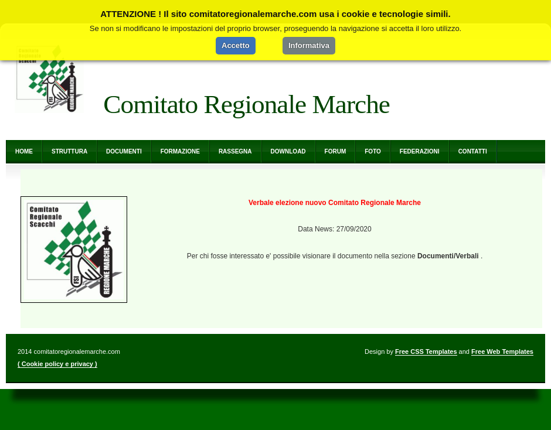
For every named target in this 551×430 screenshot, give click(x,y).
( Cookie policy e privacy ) (57, 363)
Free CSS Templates (426, 351)
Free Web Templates (502, 351)
